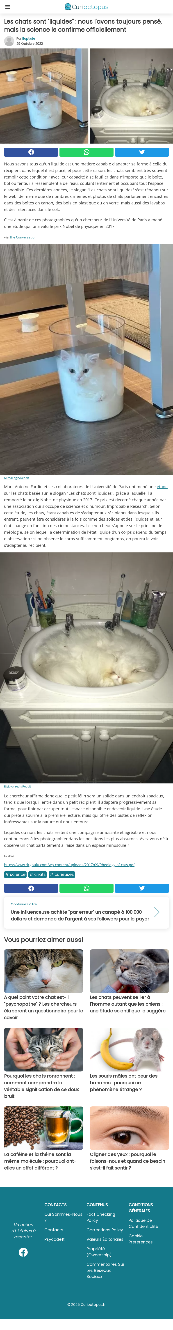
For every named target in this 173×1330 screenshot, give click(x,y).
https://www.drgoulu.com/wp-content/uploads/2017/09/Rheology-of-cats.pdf (69, 864)
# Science (15, 874)
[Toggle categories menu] (7, 7)
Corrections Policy (104, 1230)
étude (162, 486)
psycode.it (54, 1239)
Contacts (53, 1230)
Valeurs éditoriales (104, 1239)
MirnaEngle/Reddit (16, 478)
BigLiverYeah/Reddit (17, 786)
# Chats (38, 874)
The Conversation (22, 237)
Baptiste (28, 38)
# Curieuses (62, 874)
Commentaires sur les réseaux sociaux (105, 1270)
